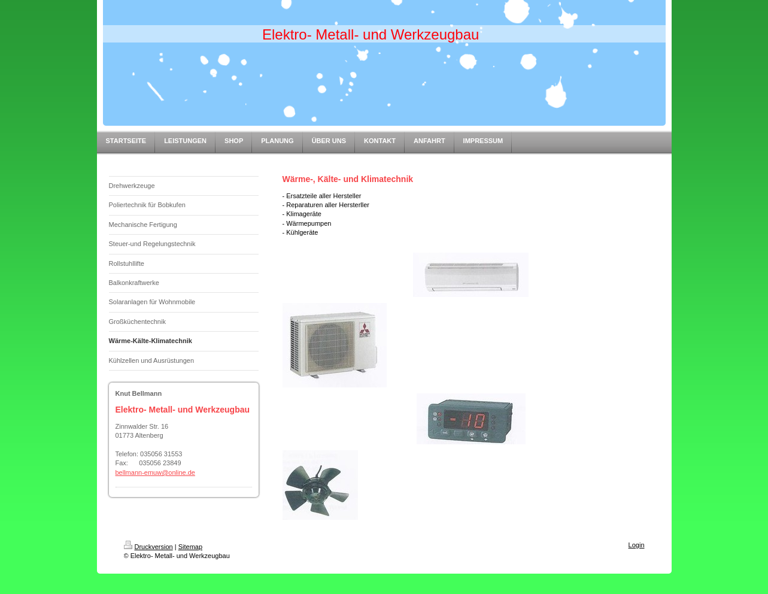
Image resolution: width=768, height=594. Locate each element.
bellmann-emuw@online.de (155, 472)
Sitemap (190, 546)
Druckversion (148, 546)
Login (637, 544)
